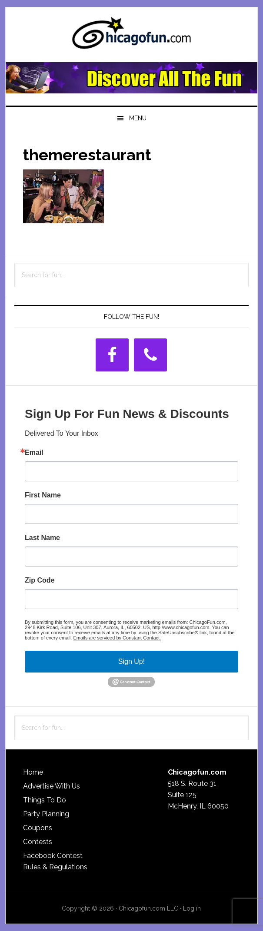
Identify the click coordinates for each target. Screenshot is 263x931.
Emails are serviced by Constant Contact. (117, 637)
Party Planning (46, 814)
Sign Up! (131, 661)
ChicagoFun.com (131, 35)
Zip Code (39, 580)
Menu (137, 118)
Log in (192, 908)
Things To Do (44, 800)
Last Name (42, 537)
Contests (37, 842)
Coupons (37, 828)
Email (34, 452)
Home (33, 772)
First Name (43, 495)
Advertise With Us (51, 786)
